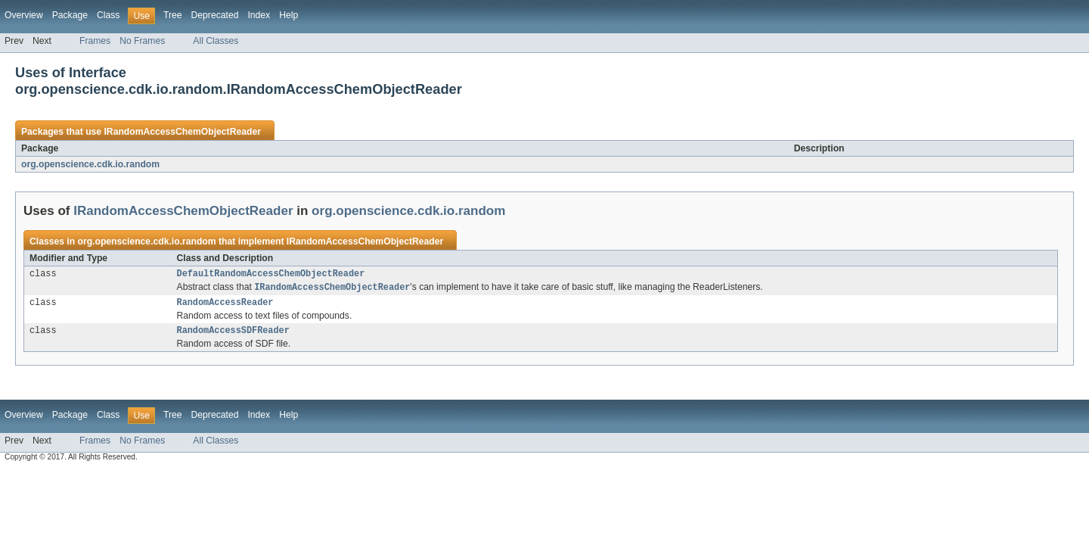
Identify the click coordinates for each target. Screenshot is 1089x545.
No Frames (142, 41)
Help (288, 15)
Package (70, 15)
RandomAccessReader (225, 306)
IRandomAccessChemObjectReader (182, 131)
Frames (94, 41)
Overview (24, 15)
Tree (172, 15)
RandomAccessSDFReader (233, 335)
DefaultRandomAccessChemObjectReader (271, 275)
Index (258, 15)
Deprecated (215, 15)
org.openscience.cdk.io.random (90, 164)
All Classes (215, 41)
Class (108, 15)
